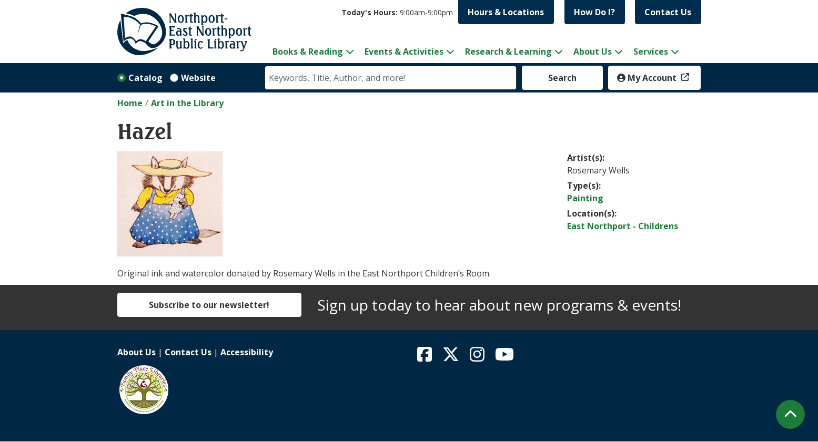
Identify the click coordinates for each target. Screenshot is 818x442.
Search (562, 78)
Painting (585, 198)
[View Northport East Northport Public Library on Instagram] (478, 357)
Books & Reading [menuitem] (307, 51)
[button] (397, 12)
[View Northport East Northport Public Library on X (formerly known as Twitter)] (451, 357)
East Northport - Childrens (622, 226)
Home (130, 103)
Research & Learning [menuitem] (508, 51)
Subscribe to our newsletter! (209, 305)
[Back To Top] (790, 414)
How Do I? (594, 12)
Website (198, 78)
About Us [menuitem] (592, 51)
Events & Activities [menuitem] (404, 51)
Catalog (145, 78)
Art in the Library (187, 103)
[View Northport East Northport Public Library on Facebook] (425, 357)
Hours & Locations (506, 12)
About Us (136, 352)
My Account (648, 78)
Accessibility (246, 352)
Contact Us (667, 12)
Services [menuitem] (650, 51)
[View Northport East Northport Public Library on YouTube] (504, 357)
